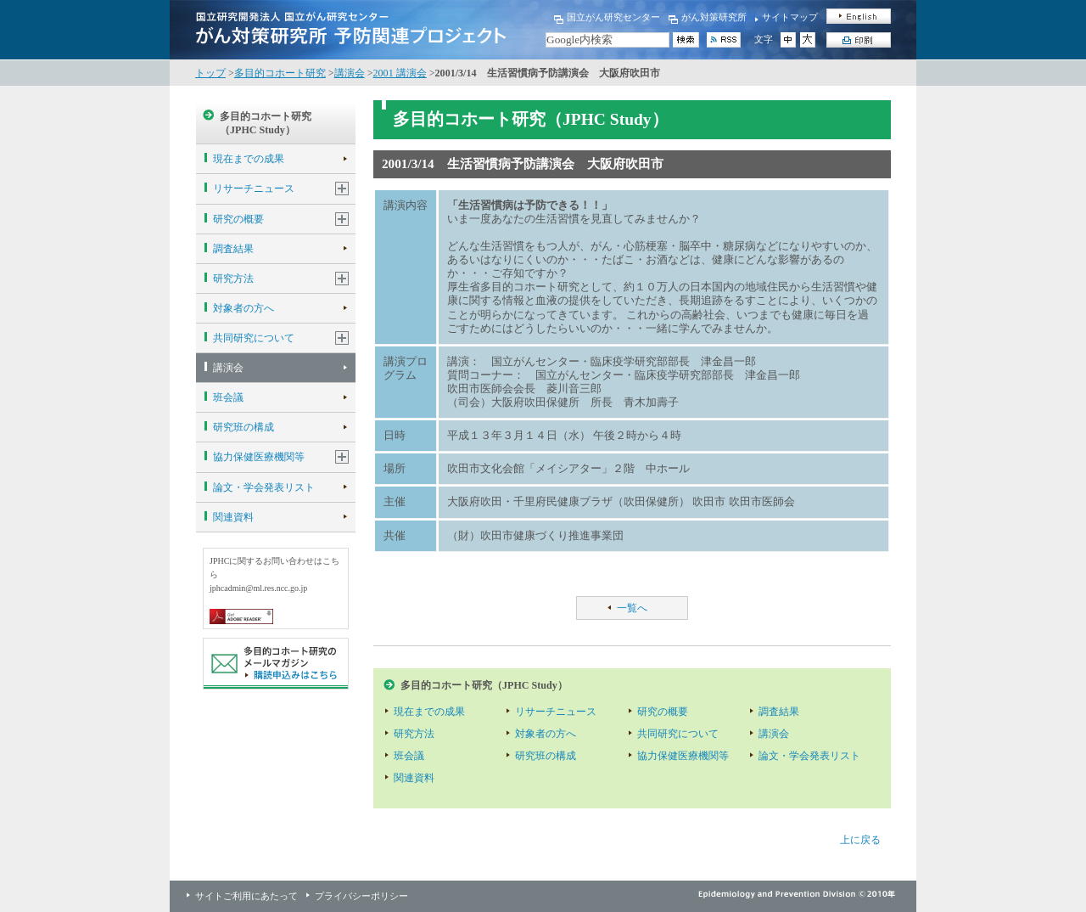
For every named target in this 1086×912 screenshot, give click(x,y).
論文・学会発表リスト (264, 487)
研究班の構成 (243, 427)
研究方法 (233, 278)
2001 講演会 (400, 73)
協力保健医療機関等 (259, 457)
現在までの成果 (248, 159)
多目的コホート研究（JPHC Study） (265, 123)
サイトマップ (790, 17)
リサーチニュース (253, 188)
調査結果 (233, 249)
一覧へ (632, 608)
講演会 (349, 73)
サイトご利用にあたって (246, 896)
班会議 (228, 397)
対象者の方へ (243, 308)
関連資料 (233, 517)
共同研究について (253, 338)
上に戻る (860, 840)
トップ (210, 73)
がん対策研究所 (714, 17)
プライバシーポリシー (361, 896)
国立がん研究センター (613, 17)
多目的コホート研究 (280, 73)
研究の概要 (238, 219)
